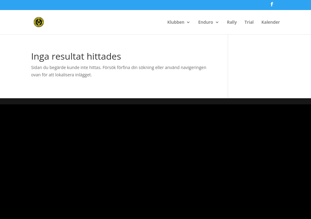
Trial (249, 22)
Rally (232, 22)
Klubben (175, 22)
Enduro (205, 22)
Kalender (270, 22)
